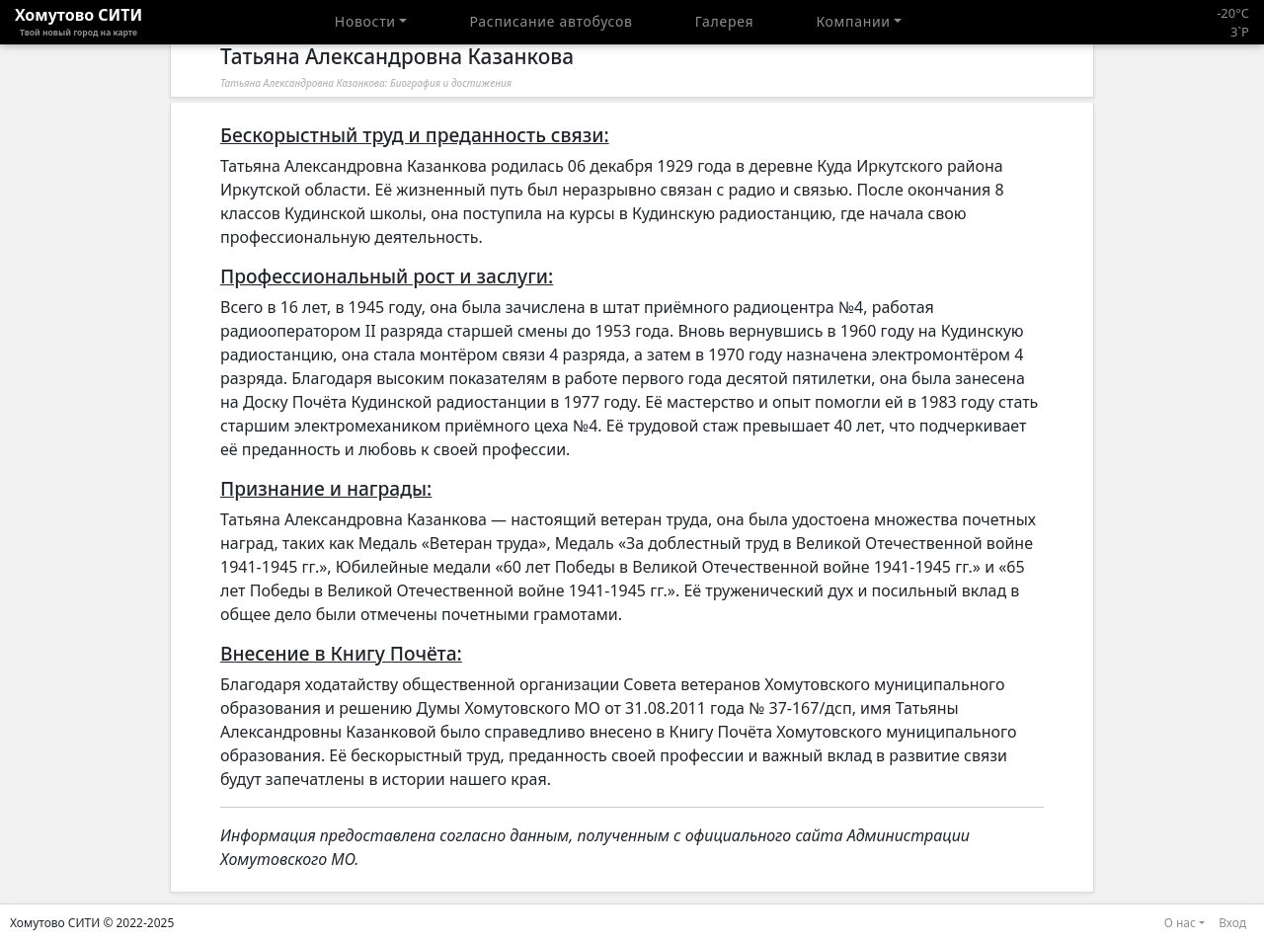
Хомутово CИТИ (78, 21)
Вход (1232, 922)
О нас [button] (1180, 922)
